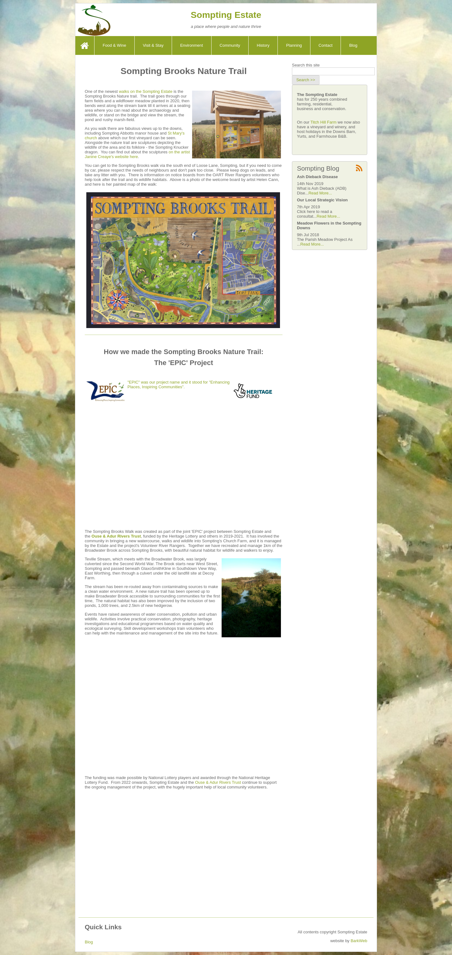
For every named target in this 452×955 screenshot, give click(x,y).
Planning (294, 45)
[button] (306, 80)
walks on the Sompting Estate (146, 91)
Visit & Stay (153, 45)
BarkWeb (359, 940)
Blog (353, 45)
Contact (326, 45)
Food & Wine (114, 45)
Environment (191, 45)
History (263, 45)
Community (230, 45)
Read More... (320, 193)
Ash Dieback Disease (317, 176)
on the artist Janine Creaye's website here (137, 154)
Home (85, 45)
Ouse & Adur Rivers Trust (116, 536)
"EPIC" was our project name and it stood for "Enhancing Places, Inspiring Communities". (178, 384)
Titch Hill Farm (324, 122)
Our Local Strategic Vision (322, 200)
